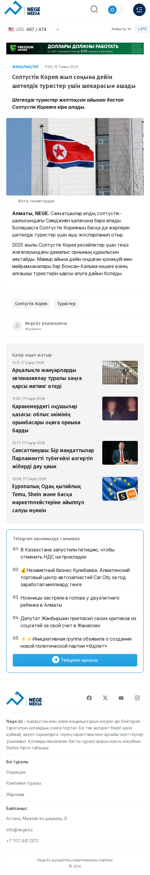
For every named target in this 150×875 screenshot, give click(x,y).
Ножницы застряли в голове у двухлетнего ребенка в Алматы (69, 601)
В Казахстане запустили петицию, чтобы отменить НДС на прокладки (67, 553)
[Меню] (139, 10)
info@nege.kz (19, 829)
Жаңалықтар (25, 66)
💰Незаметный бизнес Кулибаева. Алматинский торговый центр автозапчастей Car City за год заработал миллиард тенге (75, 577)
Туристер (67, 303)
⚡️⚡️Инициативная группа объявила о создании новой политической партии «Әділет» (76, 642)
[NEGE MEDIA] (22, 8)
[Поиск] (94, 10)
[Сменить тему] (116, 9)
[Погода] (141, 29)
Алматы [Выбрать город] (121, 29)
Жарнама (15, 794)
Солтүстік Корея (31, 303)
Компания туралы (23, 783)
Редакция (16, 772)
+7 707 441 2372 (22, 840)
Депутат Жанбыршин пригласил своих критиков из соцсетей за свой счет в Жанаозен (78, 621)
